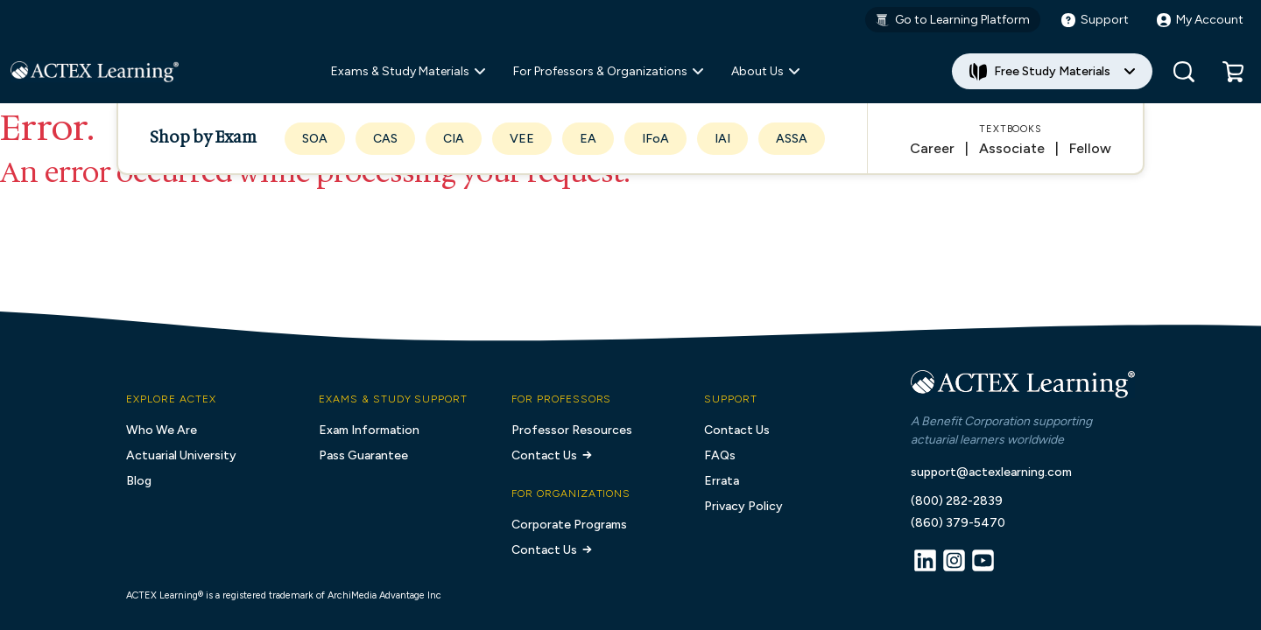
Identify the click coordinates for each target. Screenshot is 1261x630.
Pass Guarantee (363, 455)
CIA (453, 138)
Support (1095, 19)
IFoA (655, 138)
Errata (721, 480)
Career (932, 148)
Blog (138, 480)
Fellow (1090, 148)
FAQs (720, 455)
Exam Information (369, 430)
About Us (765, 71)
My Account (1200, 19)
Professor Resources (571, 430)
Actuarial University (181, 455)
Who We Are (161, 430)
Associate (1012, 148)
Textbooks (1010, 129)
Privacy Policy (743, 506)
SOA (315, 138)
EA (588, 138)
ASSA (791, 138)
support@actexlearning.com (991, 472)
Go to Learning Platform (953, 19)
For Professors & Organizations (608, 71)
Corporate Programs (569, 524)
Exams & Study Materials (408, 71)
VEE (522, 138)
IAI (722, 138)
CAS (385, 138)
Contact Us (553, 455)
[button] (1232, 71)
